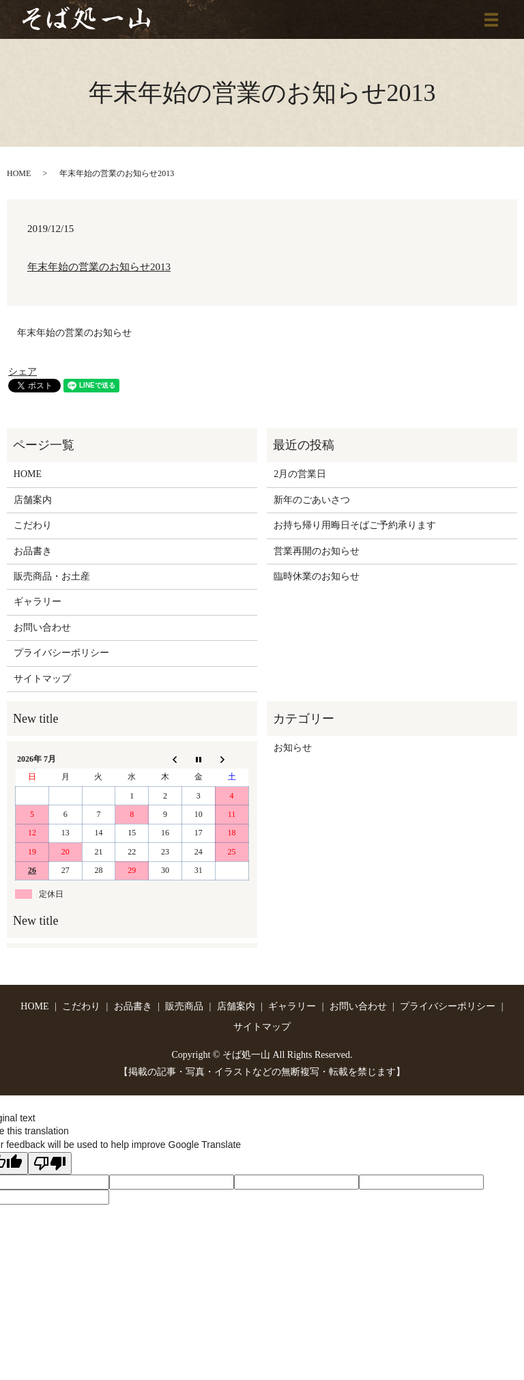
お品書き (33, 551)
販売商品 (184, 1006)
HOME (19, 173)
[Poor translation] (50, 1163)
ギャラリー (37, 601)
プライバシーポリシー (61, 653)
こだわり (33, 525)
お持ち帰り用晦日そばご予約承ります (355, 525)
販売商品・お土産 (52, 576)
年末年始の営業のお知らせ (74, 333)
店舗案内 (33, 500)
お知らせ (293, 748)
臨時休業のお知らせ (317, 576)
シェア (22, 371)
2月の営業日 (300, 474)
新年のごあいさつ (312, 500)
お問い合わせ (42, 627)
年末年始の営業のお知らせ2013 (99, 266)
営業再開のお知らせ (317, 551)
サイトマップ (42, 679)
